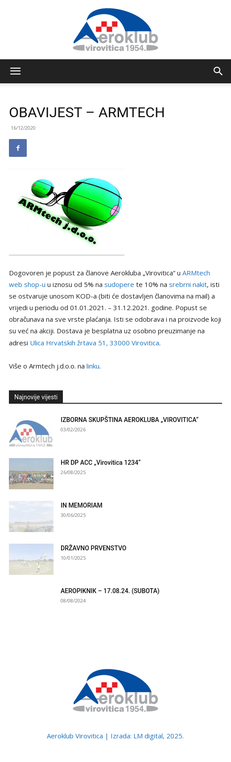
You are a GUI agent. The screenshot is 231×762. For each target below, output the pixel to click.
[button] (15, 71)
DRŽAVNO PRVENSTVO (94, 548)
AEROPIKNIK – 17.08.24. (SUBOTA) (110, 590)
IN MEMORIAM (82, 505)
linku (93, 365)
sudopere (119, 284)
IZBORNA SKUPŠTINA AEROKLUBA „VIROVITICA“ (129, 419)
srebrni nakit (188, 284)
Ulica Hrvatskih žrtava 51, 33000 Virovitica (94, 342)
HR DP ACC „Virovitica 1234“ (100, 462)
